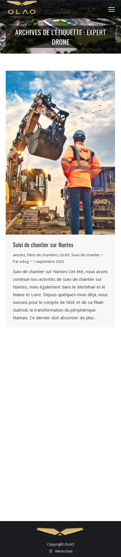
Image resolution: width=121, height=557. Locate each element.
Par (21, 261)
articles (19, 254)
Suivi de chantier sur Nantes (43, 244)
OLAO (65, 254)
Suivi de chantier (85, 254)
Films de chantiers (42, 254)
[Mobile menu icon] (111, 9)
